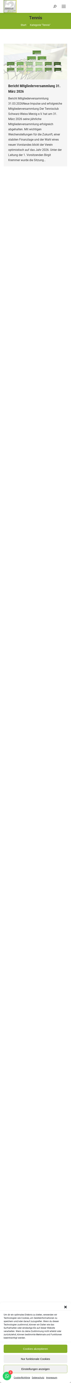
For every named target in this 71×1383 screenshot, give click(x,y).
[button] (65, 1307)
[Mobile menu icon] (63, 6)
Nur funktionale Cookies (35, 1358)
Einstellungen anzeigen (35, 1369)
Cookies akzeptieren (35, 1348)
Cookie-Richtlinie (22, 1377)
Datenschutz (38, 1377)
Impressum (51, 1377)
